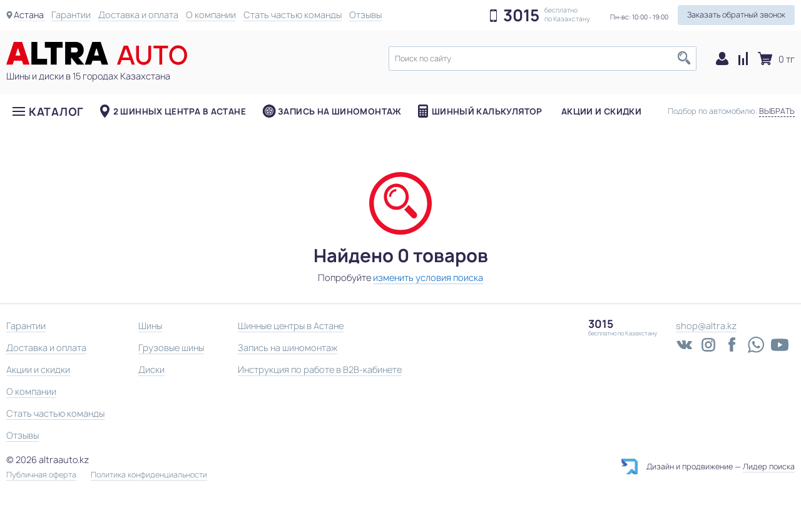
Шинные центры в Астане (291, 326)
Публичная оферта (41, 475)
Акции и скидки (601, 112)
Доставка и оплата (138, 15)
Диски (151, 369)
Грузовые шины (171, 348)
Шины (150, 326)
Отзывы (365, 15)
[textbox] (542, 58)
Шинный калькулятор (487, 112)
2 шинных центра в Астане (179, 112)
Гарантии (71, 15)
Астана (29, 15)
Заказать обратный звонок (736, 14)
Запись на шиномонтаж (340, 112)
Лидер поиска (769, 466)
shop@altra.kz (706, 326)
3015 (521, 15)
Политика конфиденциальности (149, 475)
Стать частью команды (292, 15)
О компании (211, 15)
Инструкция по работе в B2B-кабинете (320, 369)
